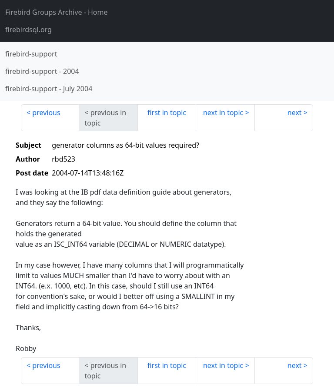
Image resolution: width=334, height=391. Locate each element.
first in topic (166, 112)
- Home (56, 12)
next (294, 112)
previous (46, 112)
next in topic (223, 112)
